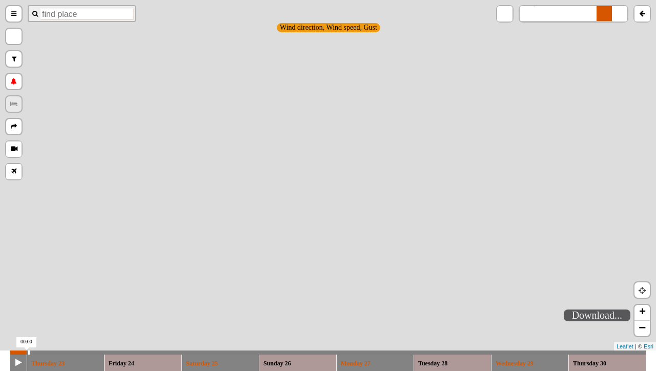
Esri (648, 346)
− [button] (642, 328)
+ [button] (642, 312)
